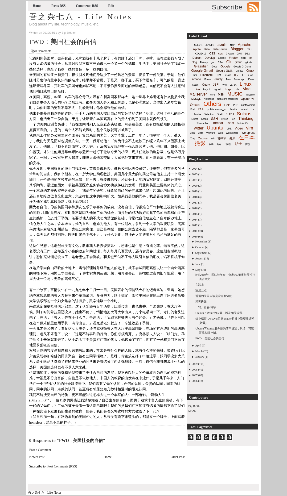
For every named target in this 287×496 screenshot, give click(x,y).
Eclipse (222, 58)
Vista (200, 133)
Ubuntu (215, 128)
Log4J (206, 89)
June (198, 264)
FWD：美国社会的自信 (63, 41)
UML (228, 128)
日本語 (228, 144)
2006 (194, 381)
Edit (111, 6)
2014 (194, 219)
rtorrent (243, 109)
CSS (212, 53)
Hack (194, 75)
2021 (194, 180)
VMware (210, 133)
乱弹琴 (221, 138)
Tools (230, 123)
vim (249, 127)
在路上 (199, 284)
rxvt (252, 109)
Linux (245, 84)
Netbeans (209, 99)
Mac (246, 89)
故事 (211, 144)
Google (225, 66)
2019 (194, 191)
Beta (207, 49)
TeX (233, 119)
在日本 (246, 137)
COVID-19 (200, 53)
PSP (201, 109)
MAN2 (192, 411)
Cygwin (230, 53)
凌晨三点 (201, 290)
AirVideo (209, 45)
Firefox (233, 57)
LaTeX (233, 84)
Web (220, 133)
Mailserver (198, 94)
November (201, 241)
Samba (197, 114)
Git (228, 62)
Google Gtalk (224, 70)
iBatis (228, 75)
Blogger (236, 49)
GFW (220, 62)
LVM (237, 89)
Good (214, 66)
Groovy (239, 71)
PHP (235, 105)
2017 (194, 202)
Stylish (224, 119)
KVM (224, 84)
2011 (194, 231)
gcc (213, 62)
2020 (194, 185)
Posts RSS (58, 6)
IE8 (243, 75)
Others (212, 103)
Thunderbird (203, 123)
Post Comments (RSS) (62, 466)
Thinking (245, 118)
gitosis (248, 62)
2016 (194, 208)
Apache (244, 44)
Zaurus (203, 138)
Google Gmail (202, 70)
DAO (239, 53)
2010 (194, 236)
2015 (194, 214)
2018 (194, 197)
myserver (250, 94)
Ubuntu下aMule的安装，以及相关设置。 (220, 313)
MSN (221, 94)
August (199, 258)
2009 (194, 364)
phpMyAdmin (248, 105)
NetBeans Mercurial (227, 99)
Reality (233, 109)
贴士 (238, 144)
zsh (213, 138)
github (238, 62)
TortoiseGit (242, 123)
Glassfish (201, 66)
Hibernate (206, 75)
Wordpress (248, 132)
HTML (219, 75)
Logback (217, 89)
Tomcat (217, 123)
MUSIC (234, 93)
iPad (250, 75)
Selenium (209, 114)
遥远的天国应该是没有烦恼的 (213, 296)
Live (197, 89)
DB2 (247, 53)
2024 (194, 168)
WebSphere (232, 133)
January (199, 356)
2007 (194, 375)
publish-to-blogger (217, 109)
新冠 (219, 144)
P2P (227, 105)
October (200, 247)
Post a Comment (40, 450)
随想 (247, 144)
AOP (232, 45)
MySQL (196, 98)
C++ (249, 49)
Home (37, 6)
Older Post (178, 457)
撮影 (200, 143)
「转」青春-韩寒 (205, 307)
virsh (192, 133)
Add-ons (197, 45)
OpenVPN (247, 98)
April (198, 345)
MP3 (212, 94)
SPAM (195, 119)
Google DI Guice (242, 66)
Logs (228, 89)
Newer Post (37, 457)
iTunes (207, 79)
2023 (194, 174)
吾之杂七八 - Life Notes (80, 17)
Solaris (244, 113)
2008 (194, 369)
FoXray (204, 62)
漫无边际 (201, 301)
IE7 (236, 75)
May (198, 269)
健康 (232, 138)
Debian (197, 57)
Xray (192, 138)
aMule (221, 45)
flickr (243, 58)
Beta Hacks (220, 49)
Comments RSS (87, 6)
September (201, 252)
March (199, 351)
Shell (219, 114)
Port (192, 109)
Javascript (239, 79)
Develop (210, 57)
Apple (197, 49)
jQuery (205, 84)
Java (228, 79)
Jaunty (218, 79)
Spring (204, 119)
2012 (194, 225)
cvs (220, 53)
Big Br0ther (195, 406)
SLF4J (230, 114)
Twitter (198, 128)
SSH (214, 119)
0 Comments (43, 51)
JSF (215, 84)
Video (239, 128)
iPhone (196, 79)
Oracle (195, 105)
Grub (250, 70)
